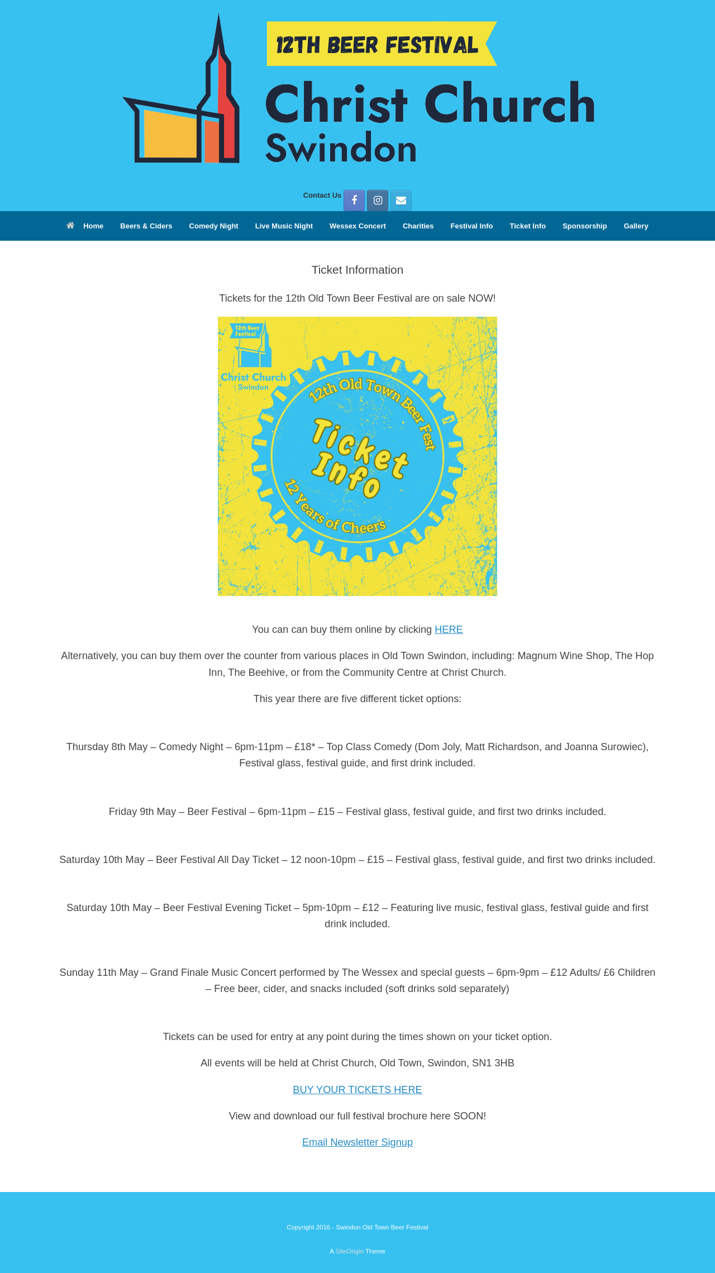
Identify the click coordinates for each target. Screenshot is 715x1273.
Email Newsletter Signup (357, 1142)
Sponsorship (585, 226)
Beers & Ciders (146, 226)
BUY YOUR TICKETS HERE (357, 1089)
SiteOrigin (349, 1251)
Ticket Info (527, 226)
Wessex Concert (358, 226)
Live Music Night (284, 226)
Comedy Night (214, 226)
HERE (449, 629)
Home (84, 226)
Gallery (636, 226)
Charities (418, 226)
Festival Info (472, 226)
